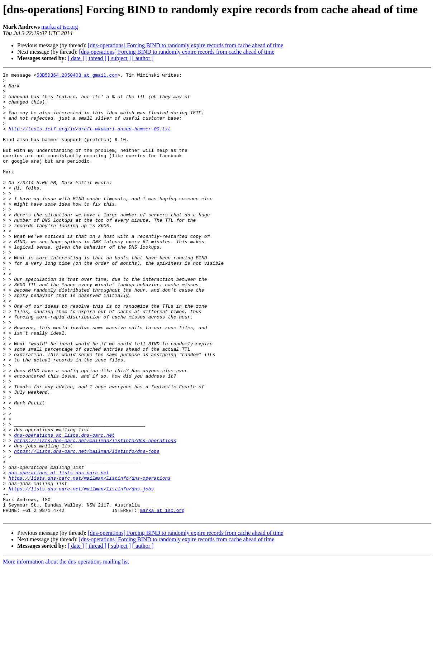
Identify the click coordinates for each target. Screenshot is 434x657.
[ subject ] (119, 58)
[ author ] (143, 58)
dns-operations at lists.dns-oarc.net (64, 508)
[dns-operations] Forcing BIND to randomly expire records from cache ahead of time (185, 45)
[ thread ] (95, 58)
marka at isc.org (59, 27)
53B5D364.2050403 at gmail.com (77, 76)
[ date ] (76, 58)
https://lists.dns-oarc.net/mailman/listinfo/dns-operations (95, 514)
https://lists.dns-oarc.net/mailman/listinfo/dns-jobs (86, 527)
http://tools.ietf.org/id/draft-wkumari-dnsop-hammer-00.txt (90, 140)
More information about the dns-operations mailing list (66, 651)
